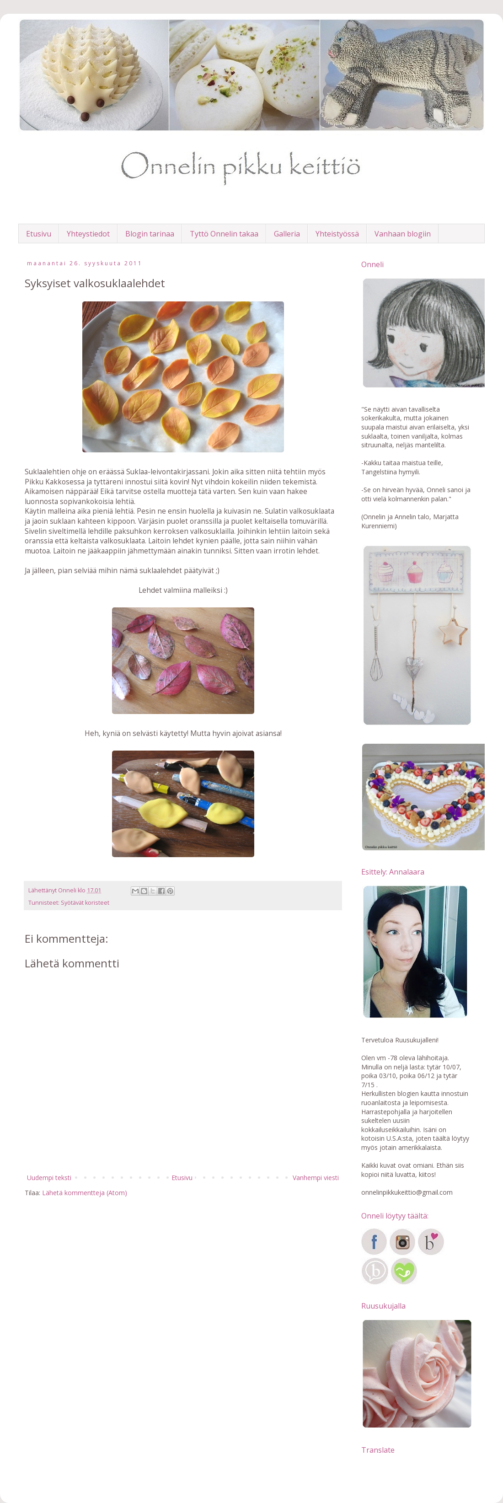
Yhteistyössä (337, 234)
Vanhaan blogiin (403, 234)
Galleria (287, 234)
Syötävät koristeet (85, 903)
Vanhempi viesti (316, 1177)
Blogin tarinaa (149, 234)
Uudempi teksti (49, 1177)
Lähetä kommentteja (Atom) (84, 1192)
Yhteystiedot (88, 234)
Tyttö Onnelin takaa (224, 234)
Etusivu (38, 234)
